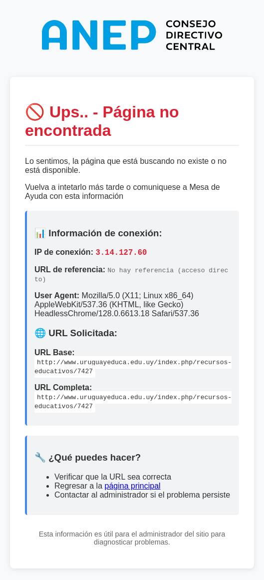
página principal (133, 487)
